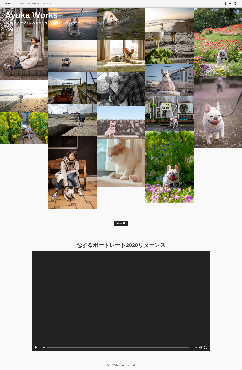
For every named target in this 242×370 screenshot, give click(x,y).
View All (121, 223)
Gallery (19, 4)
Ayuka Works (31, 15)
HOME (8, 4)
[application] (121, 301)
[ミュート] (200, 347)
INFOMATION (33, 4)
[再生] (36, 347)
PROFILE (47, 4)
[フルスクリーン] (205, 347)
